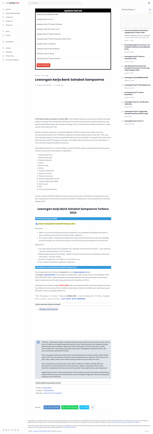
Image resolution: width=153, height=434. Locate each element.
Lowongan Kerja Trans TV (45, 19)
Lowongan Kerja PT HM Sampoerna (48, 49)
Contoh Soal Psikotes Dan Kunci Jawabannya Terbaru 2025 (136, 32)
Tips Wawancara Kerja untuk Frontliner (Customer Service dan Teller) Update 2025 (137, 68)
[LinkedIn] (15, 430)
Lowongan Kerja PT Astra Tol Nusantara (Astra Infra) (54, 39)
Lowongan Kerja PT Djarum (45, 54)
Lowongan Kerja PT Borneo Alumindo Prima (134, 57)
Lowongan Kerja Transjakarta (46, 44)
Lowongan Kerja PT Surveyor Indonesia (49, 24)
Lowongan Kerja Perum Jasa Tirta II (48, 29)
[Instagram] (6, 430)
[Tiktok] (18, 430)
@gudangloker (50, 275)
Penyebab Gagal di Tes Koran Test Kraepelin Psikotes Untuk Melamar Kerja (137, 47)
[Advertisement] (73, 104)
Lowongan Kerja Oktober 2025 (41, 431)
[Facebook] (3, 430)
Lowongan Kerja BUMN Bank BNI (47, 14)
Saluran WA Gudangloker (53, 393)
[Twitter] (9, 430)
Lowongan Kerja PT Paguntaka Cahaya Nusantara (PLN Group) (136, 112)
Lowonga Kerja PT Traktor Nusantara (49, 34)
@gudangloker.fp (80, 272)
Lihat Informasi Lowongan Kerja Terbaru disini (125, 422)
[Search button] (30, 3)
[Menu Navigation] (3, 3)
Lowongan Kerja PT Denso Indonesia (48, 58)
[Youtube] (12, 430)
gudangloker (47, 388)
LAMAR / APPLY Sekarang (49, 309)
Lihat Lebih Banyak (43, 65)
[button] (149, 3)
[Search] (54, 3)
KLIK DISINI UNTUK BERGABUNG (73, 299)
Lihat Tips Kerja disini (69, 427)
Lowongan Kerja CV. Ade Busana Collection (136, 103)
